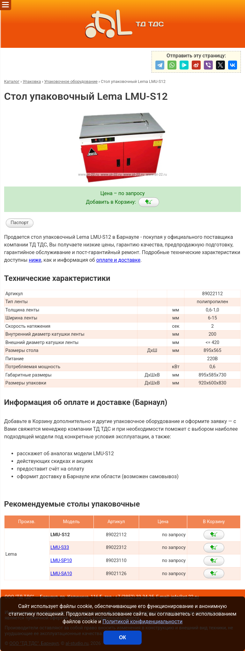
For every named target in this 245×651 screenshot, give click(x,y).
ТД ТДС (122, 24)
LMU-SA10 (61, 573)
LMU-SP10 (61, 560)
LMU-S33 (59, 547)
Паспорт (20, 222)
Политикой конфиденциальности (142, 621)
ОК (122, 637)
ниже (35, 260)
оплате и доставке (118, 260)
